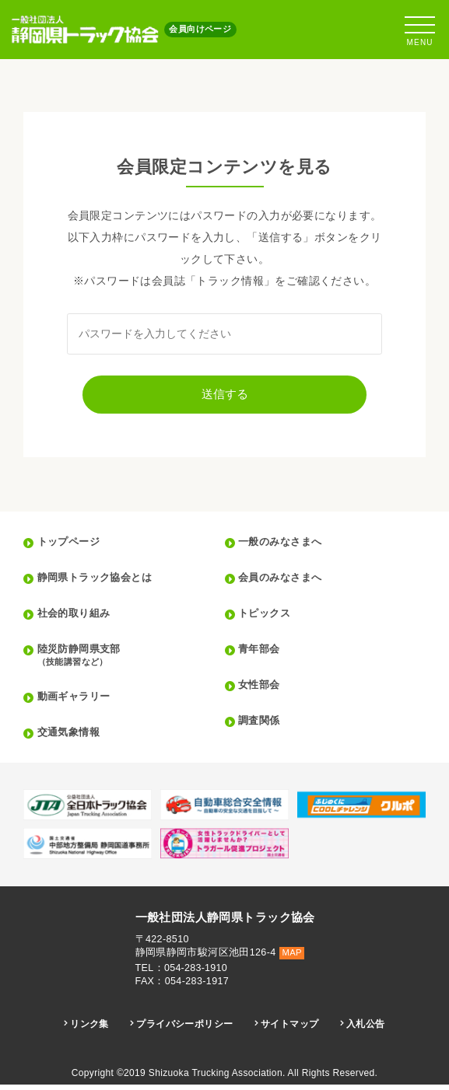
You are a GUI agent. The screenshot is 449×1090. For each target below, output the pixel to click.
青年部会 (262, 654)
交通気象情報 (73, 738)
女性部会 (262, 690)
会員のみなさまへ (284, 583)
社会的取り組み (78, 619)
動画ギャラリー (78, 702)
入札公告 (371, 1030)
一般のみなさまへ (284, 547)
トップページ (73, 547)
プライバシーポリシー (184, 1030)
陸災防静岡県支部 (132, 661)
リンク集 (85, 1030)
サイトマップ (292, 1030)
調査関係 (262, 726)
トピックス (268, 619)
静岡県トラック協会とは (101, 583)
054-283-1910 (195, 974)
